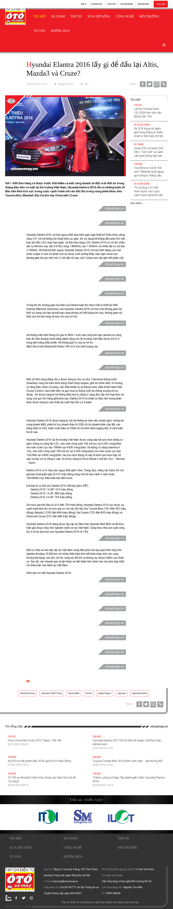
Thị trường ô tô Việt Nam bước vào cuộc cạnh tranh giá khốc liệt (148, 191)
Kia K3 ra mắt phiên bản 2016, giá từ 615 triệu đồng (39, 761)
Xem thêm (137, 203)
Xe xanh (58, 16)
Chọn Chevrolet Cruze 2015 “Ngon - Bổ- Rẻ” (35, 740)
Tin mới (40, 16)
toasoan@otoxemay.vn (65, 881)
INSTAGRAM (127, 4)
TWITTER (111, 4)
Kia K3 (89, 693)
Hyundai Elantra (139, 693)
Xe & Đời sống (98, 16)
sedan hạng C (105, 693)
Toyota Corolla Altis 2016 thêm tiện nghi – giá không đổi (127, 761)
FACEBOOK (96, 4)
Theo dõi (160, 4)
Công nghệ (125, 16)
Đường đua (60, 31)
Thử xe (76, 16)
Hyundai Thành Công (51, 693)
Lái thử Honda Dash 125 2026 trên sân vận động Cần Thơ (148, 112)
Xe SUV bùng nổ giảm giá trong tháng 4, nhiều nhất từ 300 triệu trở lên (148, 132)
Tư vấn (39, 31)
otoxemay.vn (159, 726)
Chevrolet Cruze (27, 693)
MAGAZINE (143, 4)
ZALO (83, 4)
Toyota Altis (73, 693)
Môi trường (149, 16)
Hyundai (122, 693)
